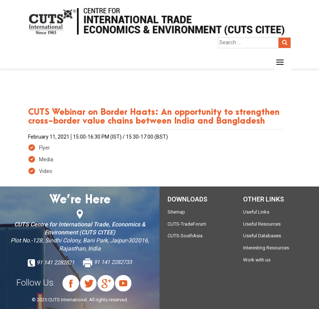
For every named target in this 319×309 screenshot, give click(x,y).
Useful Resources (262, 224)
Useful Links (256, 212)
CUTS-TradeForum (187, 224)
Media (46, 159)
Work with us (256, 260)
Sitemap (176, 212)
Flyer (44, 148)
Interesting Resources (266, 247)
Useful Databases (262, 235)
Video (45, 171)
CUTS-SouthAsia (185, 235)
